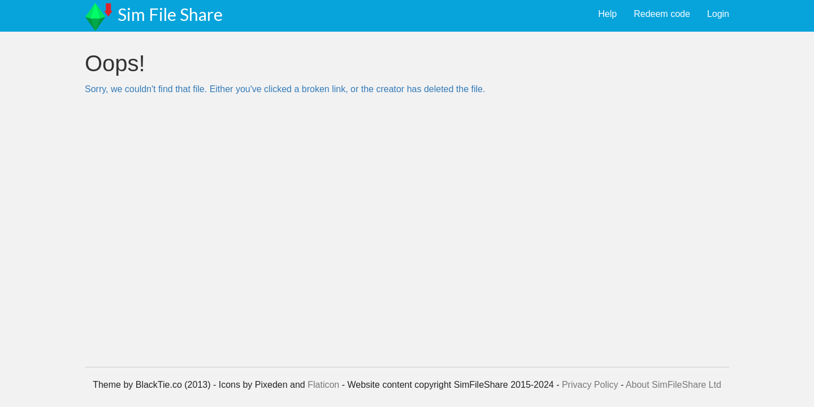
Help (607, 14)
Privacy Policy (590, 384)
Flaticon (323, 384)
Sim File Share (170, 14)
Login (718, 14)
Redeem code (662, 14)
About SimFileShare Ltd (673, 384)
